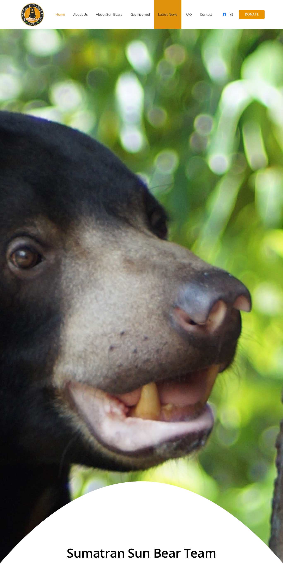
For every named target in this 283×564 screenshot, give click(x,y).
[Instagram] (231, 14)
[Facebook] (224, 14)
